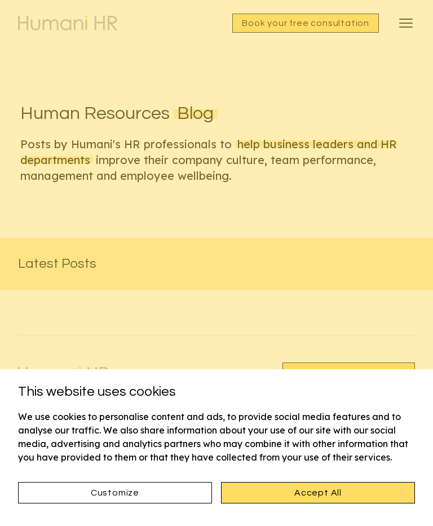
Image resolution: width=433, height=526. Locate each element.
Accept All (318, 492)
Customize (115, 492)
